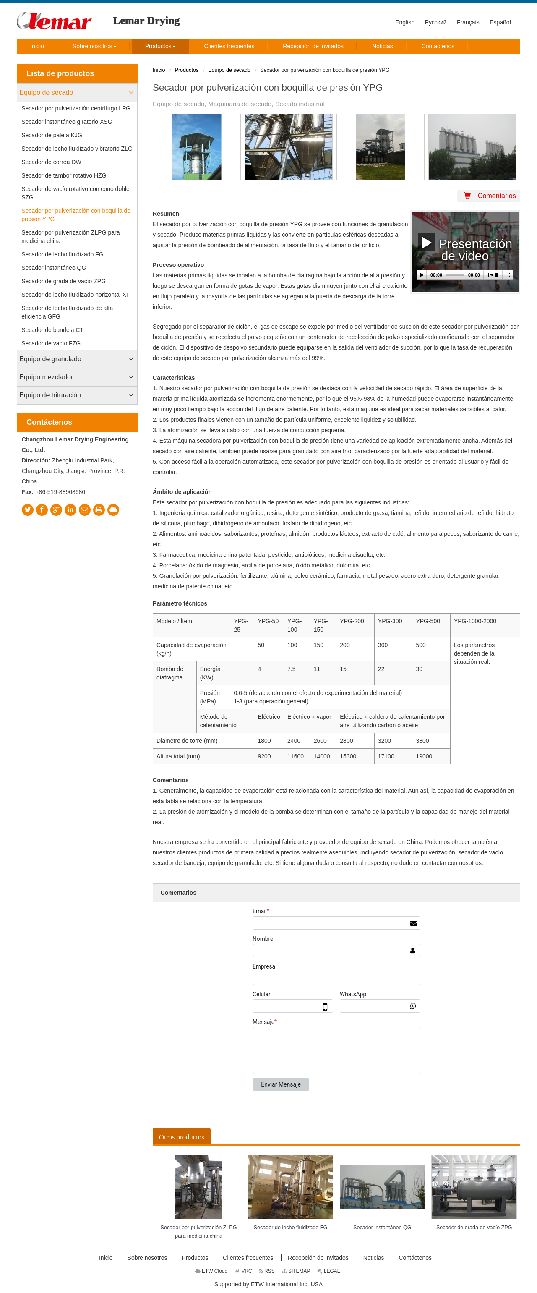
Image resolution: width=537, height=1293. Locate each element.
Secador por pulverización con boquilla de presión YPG (75, 214)
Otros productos (181, 1137)
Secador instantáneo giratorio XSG (66, 121)
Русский (436, 22)
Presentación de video (465, 247)
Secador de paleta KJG (51, 135)
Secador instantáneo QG (53, 267)
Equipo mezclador (46, 377)
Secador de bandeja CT (52, 330)
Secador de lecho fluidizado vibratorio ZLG (77, 148)
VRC (243, 1271)
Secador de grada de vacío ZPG (63, 281)
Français (468, 22)
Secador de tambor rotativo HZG (63, 175)
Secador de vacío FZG (51, 343)
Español (500, 22)
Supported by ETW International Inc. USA (268, 1284)
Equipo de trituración (50, 395)
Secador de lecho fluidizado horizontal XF (75, 294)
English (404, 22)
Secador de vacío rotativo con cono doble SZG (75, 193)
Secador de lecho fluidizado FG (62, 254)
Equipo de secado (46, 92)
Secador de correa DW (51, 162)
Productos (187, 70)
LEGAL (328, 1271)
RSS (267, 1271)
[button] (94, 46)
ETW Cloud (211, 1271)
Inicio (159, 70)
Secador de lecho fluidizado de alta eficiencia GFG (67, 312)
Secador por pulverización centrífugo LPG (75, 108)
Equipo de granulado (50, 359)
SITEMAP (296, 1271)
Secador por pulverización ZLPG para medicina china (70, 236)
